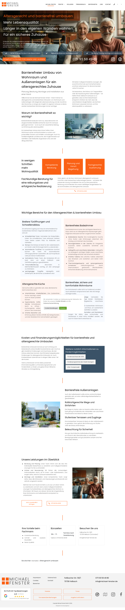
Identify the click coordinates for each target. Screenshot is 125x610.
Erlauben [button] (63, 308)
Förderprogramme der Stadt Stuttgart (80, 362)
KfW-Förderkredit (73, 367)
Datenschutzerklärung (51, 303)
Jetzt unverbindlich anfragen (32, 503)
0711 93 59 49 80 (80, 191)
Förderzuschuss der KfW (75, 357)
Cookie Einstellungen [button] (51, 308)
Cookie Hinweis (61, 301)
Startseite (35, 561)
